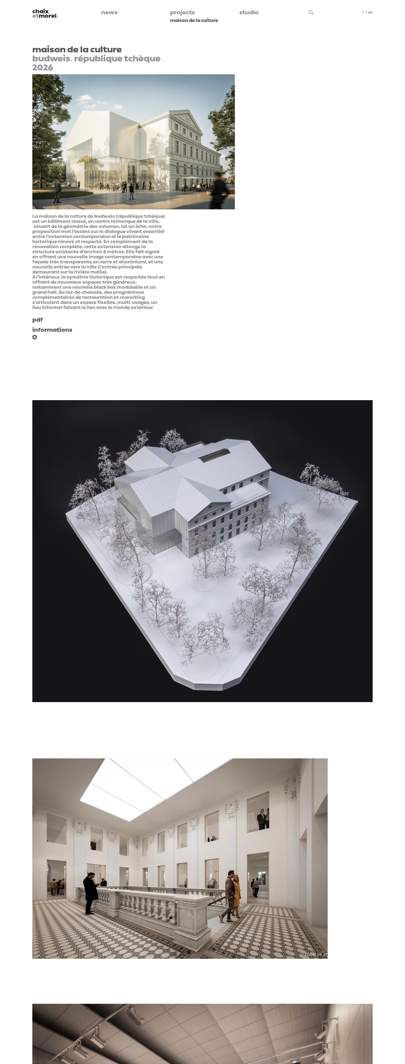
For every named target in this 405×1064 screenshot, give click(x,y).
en (370, 12)
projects (182, 12)
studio (249, 12)
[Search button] (311, 11)
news (109, 12)
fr (363, 12)
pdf (37, 319)
